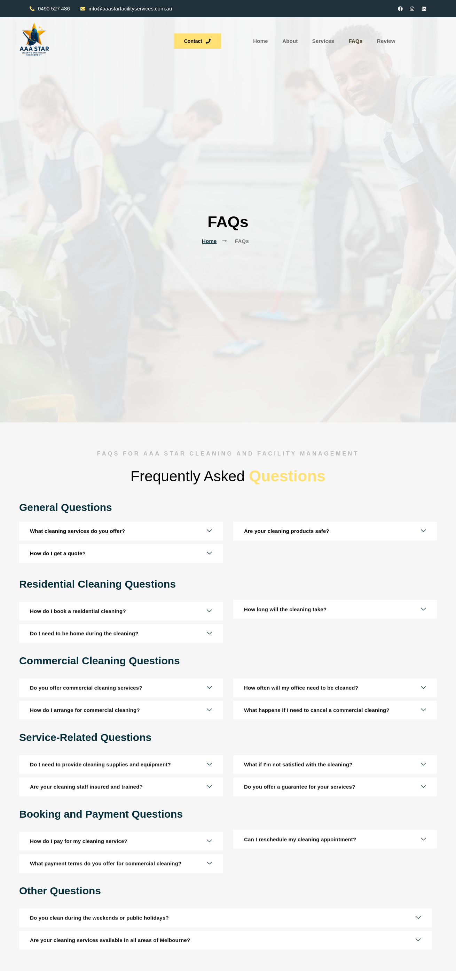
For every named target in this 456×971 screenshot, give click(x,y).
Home (169, 40)
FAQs (263, 40)
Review (293, 40)
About (198, 40)
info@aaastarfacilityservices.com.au (126, 9)
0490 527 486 (50, 9)
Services (231, 40)
